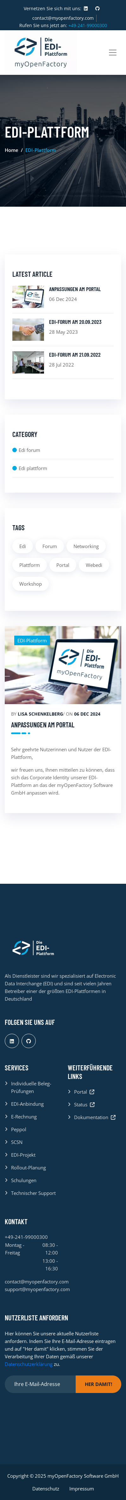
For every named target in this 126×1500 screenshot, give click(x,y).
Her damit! (98, 1384)
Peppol (18, 1129)
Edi (22, 546)
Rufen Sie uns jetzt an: (63, 25)
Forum (49, 546)
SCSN (16, 1142)
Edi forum (29, 450)
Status (84, 1104)
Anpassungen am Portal (42, 724)
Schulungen (23, 1180)
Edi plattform (33, 468)
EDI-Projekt (23, 1155)
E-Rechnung (24, 1116)
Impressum (81, 1488)
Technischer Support (33, 1193)
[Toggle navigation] (112, 52)
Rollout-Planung (28, 1167)
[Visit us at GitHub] (97, 9)
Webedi (94, 565)
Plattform (29, 565)
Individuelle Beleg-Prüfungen (31, 1087)
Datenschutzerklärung (29, 1364)
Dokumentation (95, 1117)
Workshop (30, 584)
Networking (86, 546)
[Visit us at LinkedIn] (85, 9)
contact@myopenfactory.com (63, 18)
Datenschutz (45, 1488)
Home (11, 150)
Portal (62, 565)
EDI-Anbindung (27, 1104)
